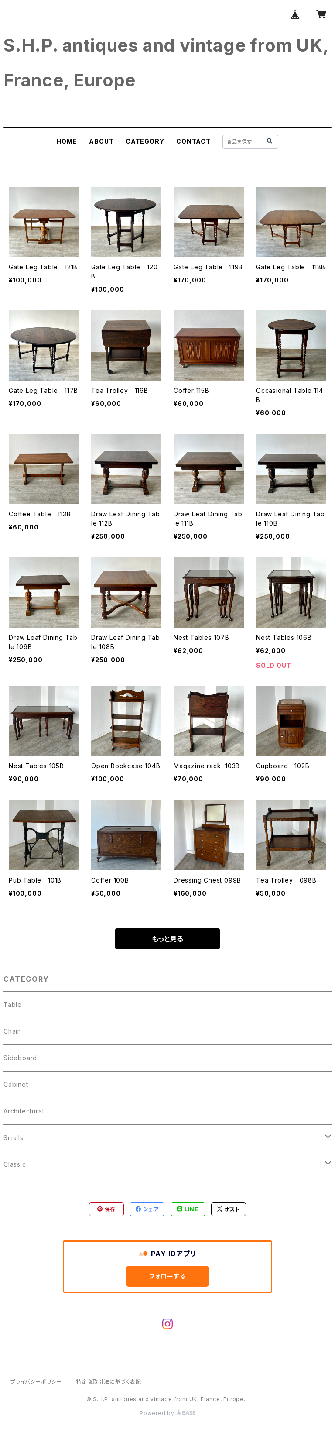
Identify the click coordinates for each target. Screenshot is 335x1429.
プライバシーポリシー (36, 1381)
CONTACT (193, 141)
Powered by (167, 1413)
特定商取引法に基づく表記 (108, 1381)
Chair (11, 1031)
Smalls (13, 1137)
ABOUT (101, 141)
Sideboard (20, 1057)
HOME (67, 141)
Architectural (23, 1111)
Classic (14, 1164)
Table (12, 1004)
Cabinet (15, 1084)
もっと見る (167, 938)
